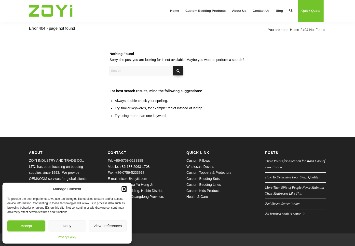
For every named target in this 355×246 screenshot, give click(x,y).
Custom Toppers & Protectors (208, 172)
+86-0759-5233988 (128, 160)
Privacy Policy (67, 237)
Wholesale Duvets (200, 167)
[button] (124, 189)
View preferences (108, 226)
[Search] (291, 11)
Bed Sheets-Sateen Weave (282, 204)
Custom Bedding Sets (202, 179)
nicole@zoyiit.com (133, 179)
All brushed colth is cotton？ (285, 214)
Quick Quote (310, 11)
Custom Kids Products (203, 191)
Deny (67, 226)
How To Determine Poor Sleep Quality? (292, 177)
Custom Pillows (198, 160)
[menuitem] (174, 11)
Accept (26, 226)
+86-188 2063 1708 (135, 167)
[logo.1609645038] (50, 11)
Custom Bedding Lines (203, 185)
